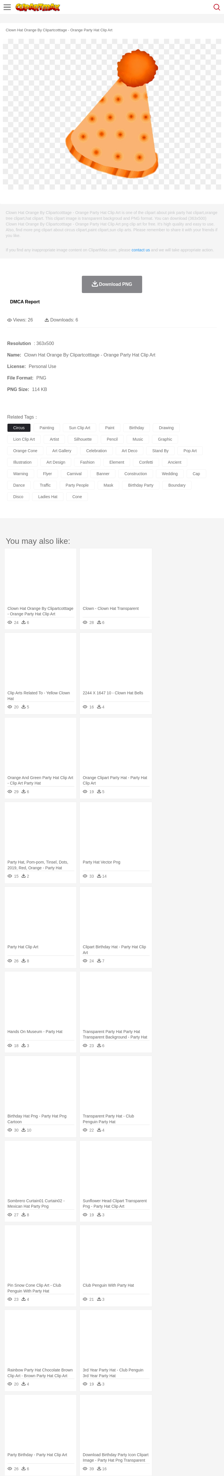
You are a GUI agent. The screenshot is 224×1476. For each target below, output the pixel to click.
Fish (164, 1413)
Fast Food (87, 1439)
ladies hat (47, 496)
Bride (52, 1422)
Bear (37, 1413)
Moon (184, 1405)
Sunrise (198, 1405)
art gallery (61, 450)
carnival (74, 473)
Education (126, 1431)
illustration (22, 462)
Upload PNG (107, 1464)
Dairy (43, 1439)
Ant (27, 1413)
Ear (131, 1422)
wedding (170, 473)
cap (196, 473)
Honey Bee (190, 1413)
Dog (111, 1413)
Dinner (197, 1439)
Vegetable (164, 1439)
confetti (146, 462)
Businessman (99, 1422)
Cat (74, 1413)
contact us (141, 250)
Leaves (58, 1405)
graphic (165, 439)
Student (30, 1431)
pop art (190, 450)
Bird (48, 1413)
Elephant (150, 1413)
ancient (174, 462)
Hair (181, 1422)
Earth (100, 1405)
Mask (28, 1422)
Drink (71, 1439)
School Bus (147, 1431)
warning (20, 473)
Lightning (169, 1405)
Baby (40, 1422)
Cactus (73, 1405)
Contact (68, 1464)
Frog (175, 1413)
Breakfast (28, 1439)
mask (108, 485)
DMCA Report (25, 301)
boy (201, 1422)
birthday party (140, 485)
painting (47, 427)
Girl (191, 1422)
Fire (112, 1405)
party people (77, 485)
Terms (26, 1464)
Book (60, 1431)
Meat (113, 1439)
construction (135, 473)
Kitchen (182, 1439)
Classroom (76, 1431)
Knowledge (179, 1431)
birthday (136, 427)
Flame (123, 1405)
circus (19, 427)
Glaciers (138, 1405)
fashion (87, 462)
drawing (166, 427)
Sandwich (128, 1439)
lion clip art (24, 439)
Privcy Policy (46, 1464)
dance (19, 485)
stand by (160, 450)
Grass (153, 1405)
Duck (122, 1413)
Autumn (43, 1405)
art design (56, 462)
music (138, 439)
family (65, 1422)
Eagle (134, 1413)
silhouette (83, 439)
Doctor (119, 1422)
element (116, 462)
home (169, 1422)
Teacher (46, 1431)
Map (163, 1431)
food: (11, 1439)
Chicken (87, 1413)
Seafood (146, 1439)
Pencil (110, 1431)
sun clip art (79, 427)
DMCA (85, 1464)
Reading (95, 1431)
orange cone (25, 450)
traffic (45, 485)
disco (18, 496)
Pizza (210, 1439)
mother (79, 1422)
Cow (100, 1413)
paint (109, 427)
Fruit (102, 1439)
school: (13, 1430)
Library (197, 1431)
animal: (13, 1413)
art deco (129, 450)
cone (77, 496)
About (11, 1464)
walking (155, 1422)
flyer (47, 473)
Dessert (57, 1439)
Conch (87, 1405)
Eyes (141, 1422)
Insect (208, 1413)
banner (102, 473)
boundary (177, 485)
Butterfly (61, 1413)
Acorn (28, 1405)
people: (13, 1421)
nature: (13, 1404)
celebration (96, 450)
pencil (112, 439)
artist (54, 439)
